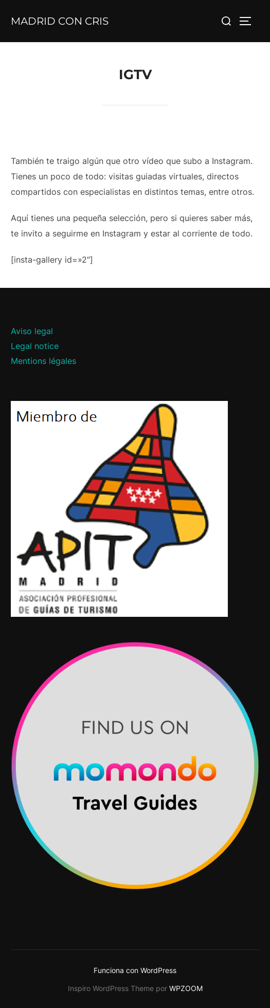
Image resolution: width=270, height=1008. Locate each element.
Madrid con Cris (60, 21)
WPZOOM (186, 988)
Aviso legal (32, 331)
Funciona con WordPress (135, 970)
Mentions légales (43, 361)
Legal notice (35, 346)
